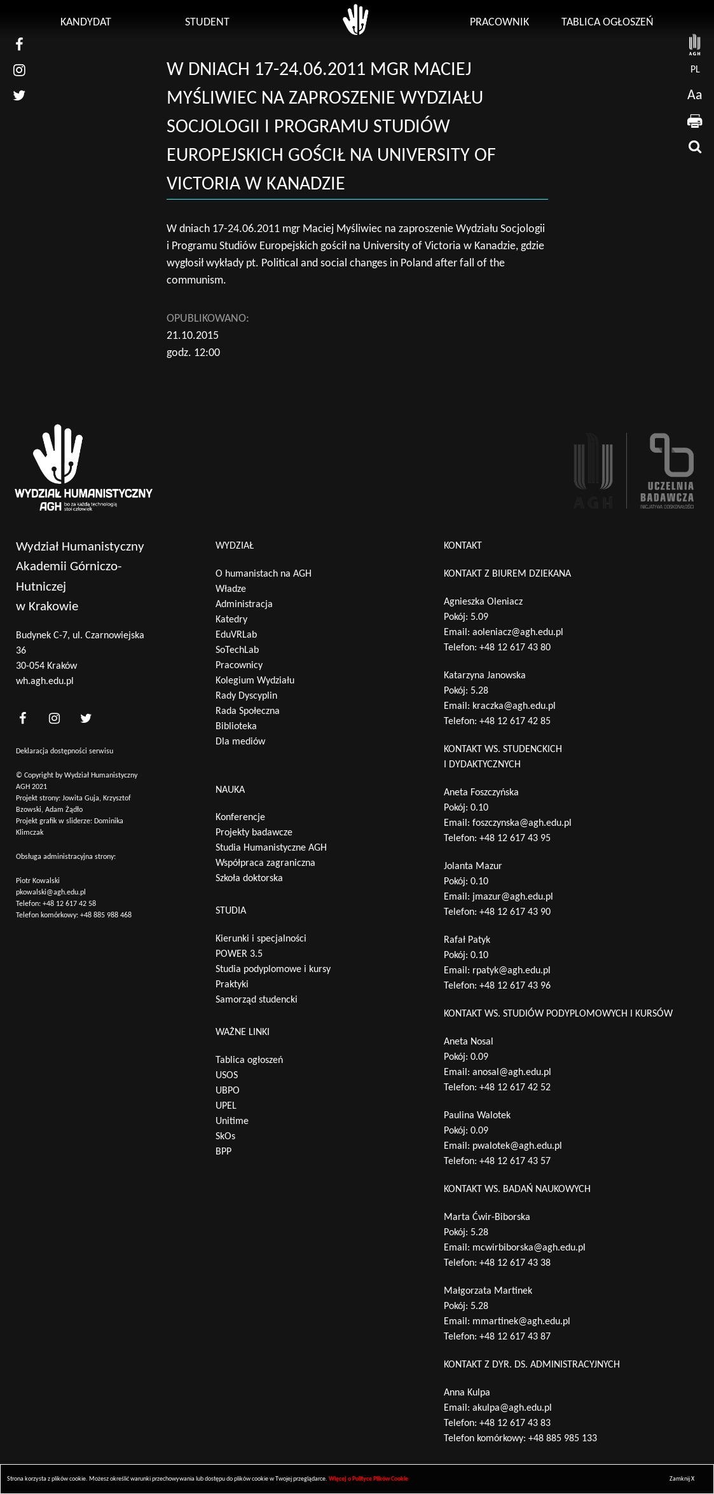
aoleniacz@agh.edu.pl (517, 632)
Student (207, 23)
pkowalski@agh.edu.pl (51, 892)
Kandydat (85, 23)
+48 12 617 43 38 (515, 1263)
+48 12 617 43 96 (515, 986)
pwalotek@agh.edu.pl (517, 1146)
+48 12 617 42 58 (69, 904)
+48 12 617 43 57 (515, 1161)
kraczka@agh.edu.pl (514, 706)
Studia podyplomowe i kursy (273, 969)
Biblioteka (236, 727)
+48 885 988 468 (106, 915)
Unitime (232, 1121)
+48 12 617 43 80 (515, 648)
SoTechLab (237, 650)
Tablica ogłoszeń (607, 23)
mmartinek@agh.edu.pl (521, 1322)
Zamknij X (681, 1479)
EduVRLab (236, 635)
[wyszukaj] (695, 146)
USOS (227, 1076)
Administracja (244, 605)
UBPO (228, 1091)
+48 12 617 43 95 (515, 838)
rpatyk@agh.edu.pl (511, 971)
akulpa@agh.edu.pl (512, 1408)
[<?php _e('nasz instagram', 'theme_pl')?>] (54, 718)
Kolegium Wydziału (255, 681)
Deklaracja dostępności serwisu (64, 751)
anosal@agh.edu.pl (511, 1072)
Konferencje (240, 817)
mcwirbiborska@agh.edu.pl (529, 1248)
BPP (223, 1152)
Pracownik (499, 23)
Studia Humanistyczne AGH (271, 848)
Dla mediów (240, 742)
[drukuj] (695, 121)
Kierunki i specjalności (261, 939)
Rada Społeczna (248, 711)
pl (695, 70)
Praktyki (232, 985)
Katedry (231, 620)
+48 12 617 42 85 (515, 721)
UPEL (226, 1106)
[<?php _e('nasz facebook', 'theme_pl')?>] (22, 718)
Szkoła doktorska (249, 879)
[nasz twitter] (19, 95)
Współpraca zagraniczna (265, 863)
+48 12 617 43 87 (515, 1337)
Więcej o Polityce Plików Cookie (368, 1479)
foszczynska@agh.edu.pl (522, 823)
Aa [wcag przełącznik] (695, 95)
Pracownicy (239, 666)
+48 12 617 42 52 (515, 1088)
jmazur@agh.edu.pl (512, 897)
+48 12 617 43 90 (515, 912)
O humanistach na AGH (264, 574)
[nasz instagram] (19, 70)
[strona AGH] (695, 44)
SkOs (225, 1137)
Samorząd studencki (257, 1000)
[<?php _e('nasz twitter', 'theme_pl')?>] (86, 718)
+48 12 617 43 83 (515, 1423)
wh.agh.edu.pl (45, 681)
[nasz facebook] (19, 44)
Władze (231, 589)
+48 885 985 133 (562, 1439)
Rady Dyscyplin (246, 696)
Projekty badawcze (254, 833)
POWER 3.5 (239, 954)
